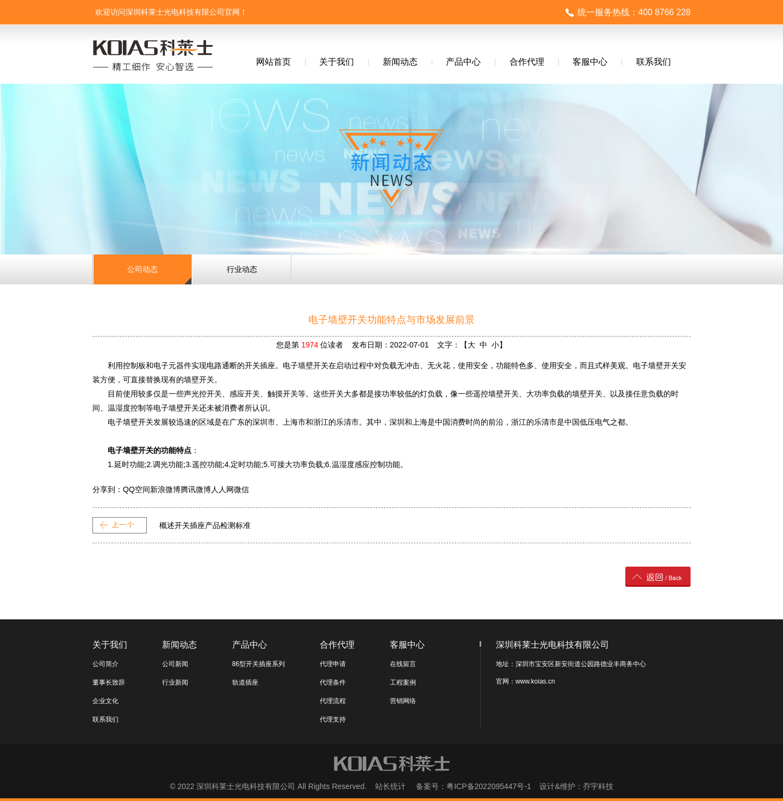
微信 (241, 489)
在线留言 (403, 664)
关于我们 (336, 61)
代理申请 (333, 664)
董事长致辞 (108, 682)
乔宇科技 (598, 786)
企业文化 (105, 701)
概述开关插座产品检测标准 (205, 525)
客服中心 (590, 61)
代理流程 (333, 701)
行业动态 (242, 269)
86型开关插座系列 (258, 664)
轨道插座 (245, 682)
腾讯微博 (196, 489)
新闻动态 (400, 61)
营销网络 (403, 701)
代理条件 (333, 682)
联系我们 (653, 61)
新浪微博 (165, 489)
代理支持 (333, 719)
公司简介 (105, 664)
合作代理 (526, 61)
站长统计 (390, 786)
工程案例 (403, 682)
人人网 (222, 489)
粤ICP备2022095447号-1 (488, 786)
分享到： (107, 489)
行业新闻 (175, 682)
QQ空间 (136, 489)
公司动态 (142, 269)
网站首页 (273, 61)
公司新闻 (175, 664)
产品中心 (463, 61)
